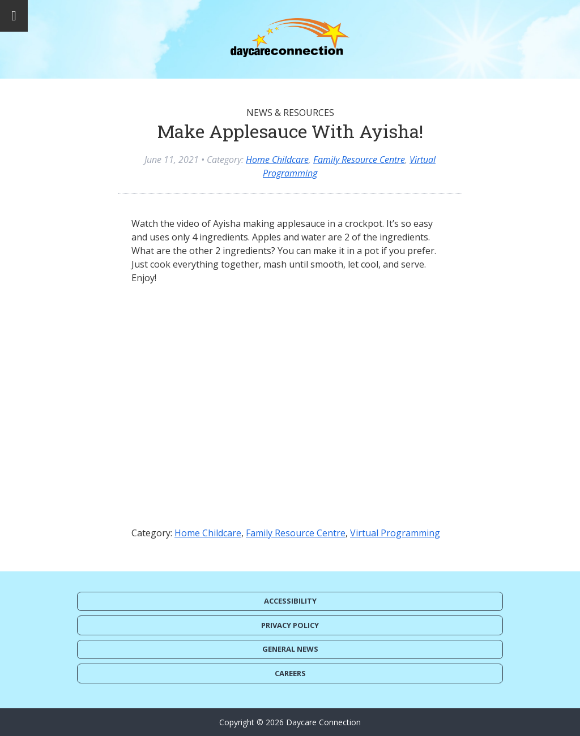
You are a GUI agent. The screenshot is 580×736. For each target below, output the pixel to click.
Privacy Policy (290, 625)
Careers (290, 673)
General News (290, 649)
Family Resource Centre (359, 159)
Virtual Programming (395, 533)
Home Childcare (277, 159)
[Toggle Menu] (14, 16)
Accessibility (290, 601)
